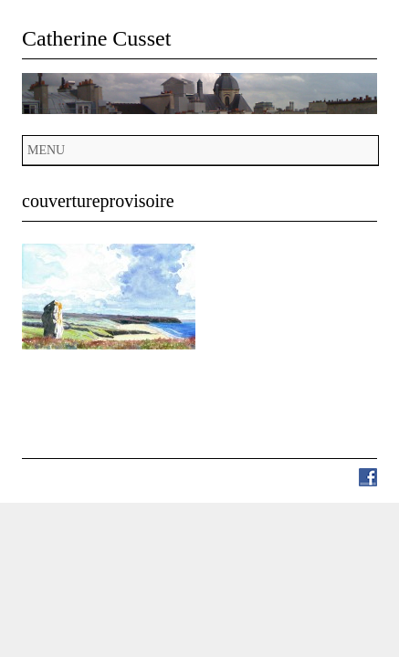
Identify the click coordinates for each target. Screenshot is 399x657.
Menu (46, 150)
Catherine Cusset (96, 38)
